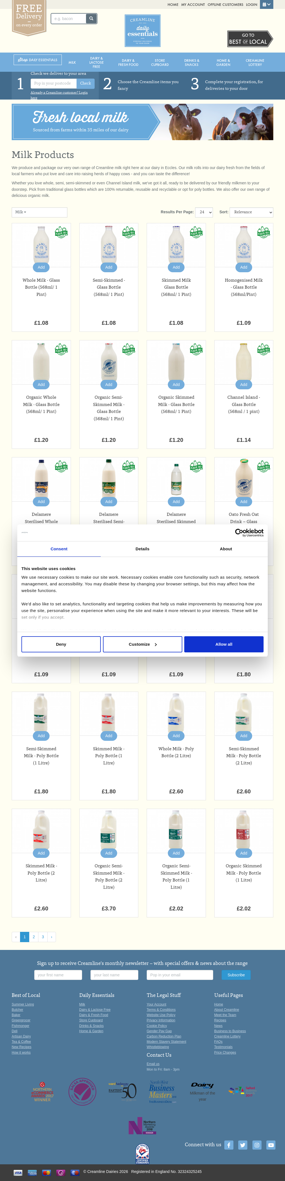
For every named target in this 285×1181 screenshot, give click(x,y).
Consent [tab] (59, 548)
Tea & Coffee (21, 1042)
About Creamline (226, 1010)
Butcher (17, 1010)
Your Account (156, 1004)
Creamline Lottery (255, 62)
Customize (143, 644)
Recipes (220, 1020)
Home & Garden (223, 62)
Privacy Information (161, 1020)
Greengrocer (21, 1020)
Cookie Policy (157, 1026)
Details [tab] (142, 548)
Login (251, 4)
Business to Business (230, 1031)
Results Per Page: (177, 212)
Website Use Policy (161, 1015)
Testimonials (223, 1047)
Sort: (224, 212)
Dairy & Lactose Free (96, 62)
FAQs (218, 1042)
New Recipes (21, 1047)
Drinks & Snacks (191, 62)
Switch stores (250, 39)
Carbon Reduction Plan (164, 1036)
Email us (153, 1064)
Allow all (223, 644)
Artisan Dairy (21, 1036)
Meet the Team (225, 1015)
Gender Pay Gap (159, 1031)
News (218, 1026)
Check (85, 84)
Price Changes (225, 1052)
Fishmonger (20, 1026)
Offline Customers (225, 4)
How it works (21, 1052)
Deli (15, 1031)
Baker (16, 1015)
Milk (72, 62)
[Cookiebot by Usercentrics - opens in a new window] (239, 533)
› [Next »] (51, 937)
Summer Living (23, 1004)
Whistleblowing (158, 1047)
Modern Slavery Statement (166, 1042)
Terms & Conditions (161, 1010)
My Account (193, 4)
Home (173, 4)
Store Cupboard (160, 62)
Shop (37, 60)
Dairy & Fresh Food (128, 62)
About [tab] (226, 548)
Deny (61, 644)
